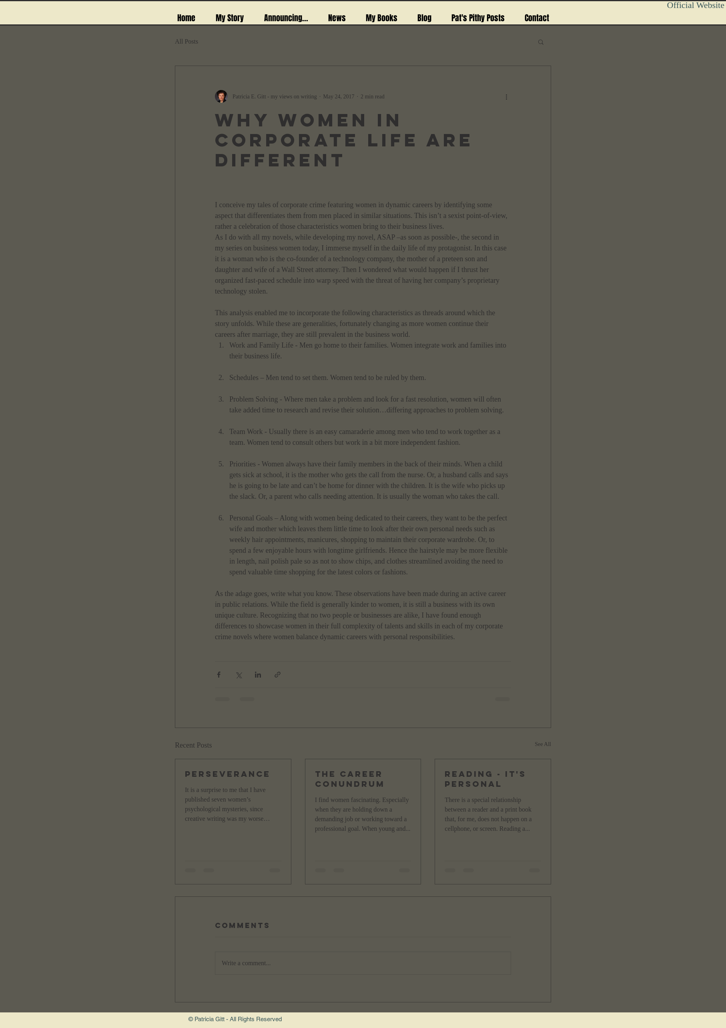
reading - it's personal (485, 779)
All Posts (186, 41)
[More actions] (506, 96)
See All (543, 744)
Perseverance (228, 774)
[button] (541, 41)
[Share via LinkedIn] (258, 674)
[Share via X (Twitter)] (238, 674)
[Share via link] (277, 674)
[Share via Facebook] (219, 674)
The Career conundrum (350, 779)
